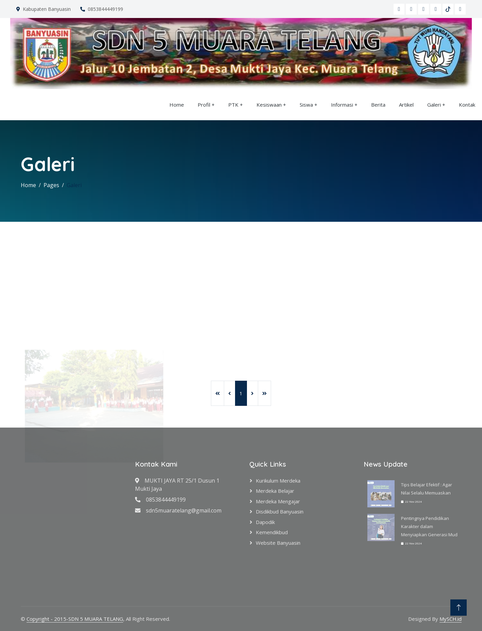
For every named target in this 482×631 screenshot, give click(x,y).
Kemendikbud (272, 532)
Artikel (406, 104)
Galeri (434, 104)
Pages (51, 185)
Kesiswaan (269, 104)
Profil (204, 104)
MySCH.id (450, 618)
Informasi (342, 104)
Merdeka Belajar (275, 490)
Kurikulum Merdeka (278, 480)
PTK (233, 104)
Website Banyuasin (278, 542)
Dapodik (265, 522)
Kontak (467, 104)
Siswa (306, 104)
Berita (378, 104)
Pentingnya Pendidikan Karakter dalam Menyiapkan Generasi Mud (429, 526)
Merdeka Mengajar (278, 501)
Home (176, 104)
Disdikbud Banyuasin (279, 511)
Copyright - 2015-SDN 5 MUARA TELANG (75, 618)
